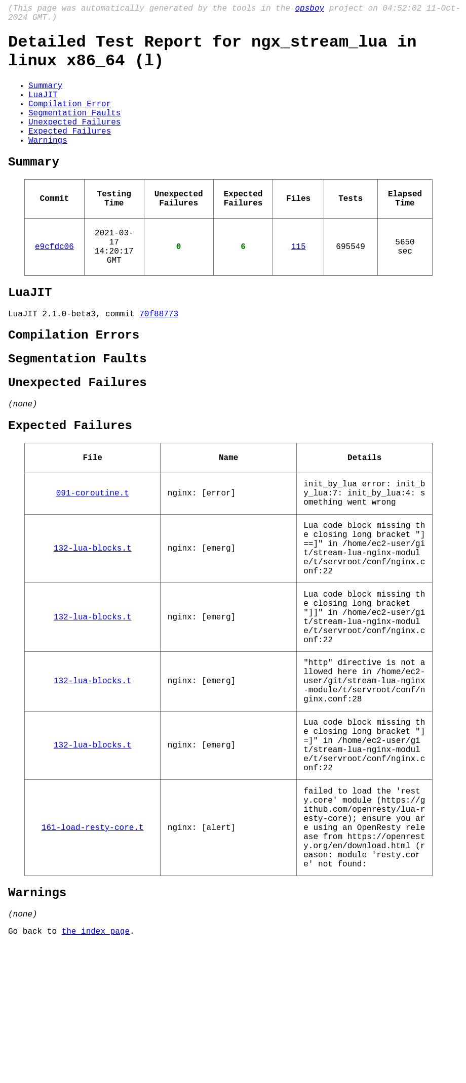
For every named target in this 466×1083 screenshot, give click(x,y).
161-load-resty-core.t (93, 950)
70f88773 (158, 357)
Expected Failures (69, 152)
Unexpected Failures (74, 141)
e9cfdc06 (54, 282)
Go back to (35, 1069)
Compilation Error (69, 119)
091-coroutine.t (92, 557)
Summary (45, 97)
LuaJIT (43, 108)
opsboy (309, 9)
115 (298, 282)
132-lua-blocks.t (93, 621)
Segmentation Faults (74, 130)
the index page (96, 1069)
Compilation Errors (73, 381)
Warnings (47, 164)
